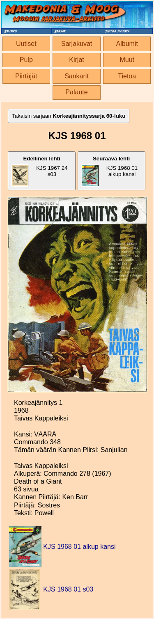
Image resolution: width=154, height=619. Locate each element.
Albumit (127, 43)
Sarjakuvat (76, 43)
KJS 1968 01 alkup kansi (110, 170)
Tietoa (127, 76)
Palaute (76, 92)
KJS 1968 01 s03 (68, 589)
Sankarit (76, 76)
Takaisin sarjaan (68, 116)
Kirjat (76, 59)
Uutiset (26, 43)
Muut (127, 59)
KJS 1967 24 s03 (40, 170)
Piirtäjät (26, 76)
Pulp (26, 59)
